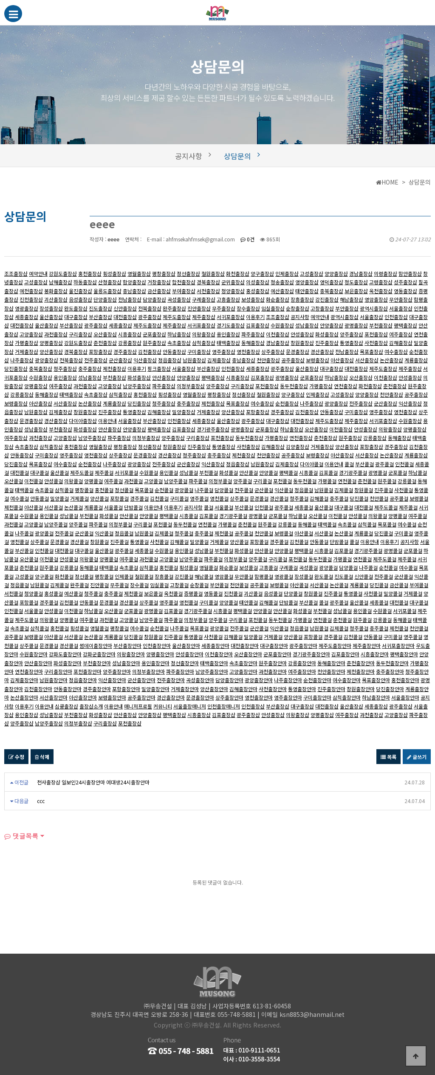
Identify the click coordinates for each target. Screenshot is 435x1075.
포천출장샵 (376, 334)
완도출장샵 (76, 308)
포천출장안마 (87, 671)
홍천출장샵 (90, 273)
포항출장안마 (126, 688)
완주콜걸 (79, 584)
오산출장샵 (105, 334)
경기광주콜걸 (353, 472)
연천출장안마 (29, 671)
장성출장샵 (51, 308)
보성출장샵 (253, 299)
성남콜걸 (188, 472)
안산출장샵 (163, 377)
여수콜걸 (19, 498)
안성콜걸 (53, 480)
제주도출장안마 (335, 645)
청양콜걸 (33, 593)
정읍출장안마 (83, 679)
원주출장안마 (273, 662)
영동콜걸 (213, 593)
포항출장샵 (100, 351)
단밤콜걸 (133, 507)
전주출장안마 (171, 679)
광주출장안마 (303, 645)
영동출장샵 (405, 290)
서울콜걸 (113, 507)
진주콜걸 (383, 489)
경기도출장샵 (231, 325)
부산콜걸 (364, 464)
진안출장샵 (199, 308)
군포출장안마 (277, 654)
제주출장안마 (367, 645)
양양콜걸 (228, 602)
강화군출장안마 (99, 654)
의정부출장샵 (191, 385)
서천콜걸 (13, 593)
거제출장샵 (26, 351)
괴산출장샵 (56, 299)
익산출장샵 (145, 360)
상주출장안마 (229, 697)
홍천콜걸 (104, 489)
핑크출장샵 (159, 368)
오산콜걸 (13, 480)
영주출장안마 (288, 697)
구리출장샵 (80, 334)
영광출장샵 (26, 308)
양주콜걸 (242, 480)
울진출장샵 (80, 290)
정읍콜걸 (303, 489)
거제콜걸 (79, 498)
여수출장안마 (347, 679)
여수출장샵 (396, 351)
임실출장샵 (273, 308)
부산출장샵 (100, 316)
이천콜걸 (33, 480)
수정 (16, 756)
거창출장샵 (159, 282)
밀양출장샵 (183, 411)
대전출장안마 (245, 645)
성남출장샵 (307, 325)
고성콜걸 (24, 576)
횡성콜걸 (188, 567)
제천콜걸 (13, 507)
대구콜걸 (39, 472)
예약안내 (38, 273)
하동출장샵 (85, 282)
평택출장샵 (405, 325)
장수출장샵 (248, 308)
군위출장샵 (233, 282)
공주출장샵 (293, 360)
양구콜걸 (44, 576)
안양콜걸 (268, 472)
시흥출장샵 (129, 334)
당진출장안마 (390, 688)
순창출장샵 (297, 308)
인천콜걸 (404, 464)
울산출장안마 (186, 645)
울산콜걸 (59, 472)
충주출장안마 (390, 671)
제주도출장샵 (177, 316)
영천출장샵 (248, 351)
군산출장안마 (141, 679)
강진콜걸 (184, 576)
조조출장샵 (16, 273)
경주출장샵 (125, 351)
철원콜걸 (144, 576)
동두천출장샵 (294, 385)
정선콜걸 (124, 489)
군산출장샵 (120, 360)
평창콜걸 (84, 489)
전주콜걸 (243, 489)
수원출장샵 (282, 325)
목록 (388, 756)
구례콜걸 (288, 567)
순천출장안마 (317, 679)
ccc (41, 800)
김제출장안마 (24, 679)
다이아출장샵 (83, 420)
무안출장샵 (400, 299)
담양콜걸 (224, 489)
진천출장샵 (31, 299)
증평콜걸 (193, 593)
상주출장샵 (273, 351)
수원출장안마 (34, 654)
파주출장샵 (253, 334)
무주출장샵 (223, 308)
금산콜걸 (399, 584)
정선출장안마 (185, 662)
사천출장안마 (273, 688)
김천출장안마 (38, 688)
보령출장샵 (317, 360)
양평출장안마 (160, 654)
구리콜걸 (262, 480)
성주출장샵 (405, 282)
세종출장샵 (26, 316)
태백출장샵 (228, 342)
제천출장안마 (361, 671)
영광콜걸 (283, 576)
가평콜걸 (327, 480)
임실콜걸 (159, 584)
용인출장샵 (228, 334)
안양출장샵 (331, 325)
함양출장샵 (134, 282)
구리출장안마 (58, 671)
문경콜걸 (259, 498)
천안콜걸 (379, 498)
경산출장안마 (171, 697)
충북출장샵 (331, 290)
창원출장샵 (302, 342)
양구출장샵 (262, 273)
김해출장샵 (400, 342)
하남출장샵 (179, 334)
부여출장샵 (183, 290)
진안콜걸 (99, 584)
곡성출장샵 (179, 299)
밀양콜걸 (59, 498)
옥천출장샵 (381, 290)
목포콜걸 (144, 489)
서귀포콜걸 (126, 472)
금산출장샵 (159, 290)
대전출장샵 (125, 316)
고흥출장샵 (228, 299)
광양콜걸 (184, 489)
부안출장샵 (347, 308)
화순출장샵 (277, 299)
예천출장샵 (31, 290)
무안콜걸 (243, 576)
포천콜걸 (282, 480)
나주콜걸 (204, 489)
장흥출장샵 (302, 299)
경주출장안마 (97, 688)
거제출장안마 (185, 688)
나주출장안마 (288, 679)
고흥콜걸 (268, 567)
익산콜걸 (283, 489)
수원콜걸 (148, 472)
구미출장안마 (317, 697)
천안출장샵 (268, 360)
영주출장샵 (223, 351)
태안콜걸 (248, 602)
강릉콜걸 (407, 480)
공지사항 (300, 316)
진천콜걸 (233, 593)
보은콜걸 (153, 593)
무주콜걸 (119, 584)
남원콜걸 (323, 489)
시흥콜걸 (308, 472)
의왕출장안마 (131, 654)
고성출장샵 (311, 273)
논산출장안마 (24, 697)
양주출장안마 (117, 671)
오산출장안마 (248, 654)
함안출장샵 (410, 273)
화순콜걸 (228, 567)
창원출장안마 (361, 688)
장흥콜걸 (164, 576)
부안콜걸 (219, 584)
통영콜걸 (139, 541)
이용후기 (255, 316)
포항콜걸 (119, 498)
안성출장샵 (302, 334)
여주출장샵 (400, 334)
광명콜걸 (377, 472)
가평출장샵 (26, 342)
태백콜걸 (24, 489)
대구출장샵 (76, 316)
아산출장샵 (342, 360)
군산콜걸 (263, 489)
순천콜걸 (164, 489)
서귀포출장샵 (231, 316)
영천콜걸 (219, 498)
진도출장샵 (100, 308)
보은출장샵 (356, 290)
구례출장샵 (203, 299)
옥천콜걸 (173, 593)
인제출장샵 (287, 273)
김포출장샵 (257, 325)
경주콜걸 (139, 498)
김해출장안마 (243, 688)
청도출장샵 (356, 282)
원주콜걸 (387, 480)
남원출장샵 (194, 360)
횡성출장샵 (114, 273)
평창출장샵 (163, 273)
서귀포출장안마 (398, 645)
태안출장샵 (307, 290)
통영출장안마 (302, 688)
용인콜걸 (168, 472)
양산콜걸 (99, 498)
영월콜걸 (208, 567)
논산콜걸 (73, 507)
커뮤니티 (162, 706)
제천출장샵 (114, 368)
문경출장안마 (200, 697)
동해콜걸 (307, 524)
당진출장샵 (16, 368)
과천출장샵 (56, 334)
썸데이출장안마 (95, 645)
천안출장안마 (331, 671)
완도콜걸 (323, 576)
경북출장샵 (208, 282)
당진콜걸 (359, 498)
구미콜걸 (179, 498)
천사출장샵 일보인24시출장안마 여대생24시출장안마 (93, 782)
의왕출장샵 (203, 334)
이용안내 (107, 420)
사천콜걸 (403, 489)
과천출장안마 (273, 671)
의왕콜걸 (73, 480)
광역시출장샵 (374, 308)
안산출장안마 (38, 662)
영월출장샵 (139, 273)
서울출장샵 (400, 308)
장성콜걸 (303, 576)
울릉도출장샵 (107, 290)
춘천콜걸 (367, 480)
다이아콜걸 (311, 464)
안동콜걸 (39, 498)
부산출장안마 (127, 645)
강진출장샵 (327, 299)
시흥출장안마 (375, 654)
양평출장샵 (51, 342)
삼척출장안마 (347, 697)
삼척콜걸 (64, 489)
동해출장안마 (331, 662)
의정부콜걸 (220, 480)
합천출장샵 (183, 282)
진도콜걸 (343, 576)
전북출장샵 (149, 308)
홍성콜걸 (53, 593)
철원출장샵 (213, 273)
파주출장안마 (180, 671)
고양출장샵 (31, 334)
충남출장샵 (134, 290)
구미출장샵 (199, 351)
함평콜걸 (263, 576)
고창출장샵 (322, 308)
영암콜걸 (224, 576)
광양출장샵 (46, 360)
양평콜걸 (93, 480)
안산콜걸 (248, 472)
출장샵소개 (91, 706)
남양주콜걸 (175, 480)
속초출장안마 (243, 662)
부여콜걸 (419, 584)
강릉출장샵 (129, 342)
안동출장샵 (174, 351)
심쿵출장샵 (66, 706)
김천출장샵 (149, 351)
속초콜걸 (44, 489)
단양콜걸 (293, 593)
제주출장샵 (203, 316)
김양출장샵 (297, 446)
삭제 (42, 756)
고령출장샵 (381, 282)
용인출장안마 (155, 662)
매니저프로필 (138, 706)
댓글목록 (21, 835)
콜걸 (349, 464)
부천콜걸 (208, 472)
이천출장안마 (219, 654)
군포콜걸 (397, 472)
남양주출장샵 (137, 385)
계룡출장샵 (416, 360)
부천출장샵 (381, 325)
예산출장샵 (282, 290)
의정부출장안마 (148, 671)
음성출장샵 (80, 299)
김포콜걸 (328, 472)
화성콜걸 (228, 472)
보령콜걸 (419, 498)
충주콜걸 (339, 498)
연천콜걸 (347, 480)
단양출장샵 (105, 299)
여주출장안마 (302, 671)
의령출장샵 (385, 273)
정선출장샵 (188, 273)
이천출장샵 (277, 334)
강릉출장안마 (302, 662)
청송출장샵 (282, 282)
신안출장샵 (125, 308)
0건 (247, 239)
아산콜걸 (33, 507)
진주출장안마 (331, 688)
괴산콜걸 (253, 593)
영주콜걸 (199, 498)
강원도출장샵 (63, 273)
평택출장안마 (404, 654)
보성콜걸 (248, 567)
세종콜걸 (303, 507)
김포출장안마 (345, 654)
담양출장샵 (154, 299)
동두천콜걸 (304, 480)
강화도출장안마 (65, 654)
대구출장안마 (274, 645)
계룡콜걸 (93, 507)
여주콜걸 (113, 480)
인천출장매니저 (223, 706)
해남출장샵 (351, 299)
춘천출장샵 (105, 342)
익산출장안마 (112, 679)
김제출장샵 (219, 360)
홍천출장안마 (405, 679)
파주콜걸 (198, 480)
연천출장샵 (345, 385)
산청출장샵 (109, 282)
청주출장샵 (65, 368)
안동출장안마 (68, 688)
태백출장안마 (214, 662)
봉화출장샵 (56, 290)
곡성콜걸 (308, 567)
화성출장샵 (327, 334)
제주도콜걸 (81, 472)
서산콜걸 (53, 507)
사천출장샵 (376, 342)
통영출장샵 (351, 342)
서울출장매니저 (189, 706)
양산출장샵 (51, 351)
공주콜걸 (399, 498)
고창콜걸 (179, 584)
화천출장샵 (237, 273)
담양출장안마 (229, 679)
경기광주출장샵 (213, 429)
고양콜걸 (153, 480)
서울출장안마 (405, 697)
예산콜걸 (73, 593)
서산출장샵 (367, 360)
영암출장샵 (376, 299)
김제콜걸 (343, 489)
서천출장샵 (208, 290)
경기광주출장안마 (311, 654)
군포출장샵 (154, 334)
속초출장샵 (179, 342)
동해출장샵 (253, 342)
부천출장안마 (97, 662)
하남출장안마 (376, 697)
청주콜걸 (299, 498)
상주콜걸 (239, 498)
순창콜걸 (199, 584)
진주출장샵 (327, 342)
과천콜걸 (133, 480)
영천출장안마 (259, 697)
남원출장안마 (54, 679)
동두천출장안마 (392, 662)
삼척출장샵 (203, 342)
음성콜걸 (273, 593)
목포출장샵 (371, 351)
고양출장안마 (243, 671)
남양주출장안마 (211, 671)
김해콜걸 (319, 498)
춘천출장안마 (361, 662)
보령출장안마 (112, 697)
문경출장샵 (297, 351)
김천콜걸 (159, 498)
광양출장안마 (259, 679)
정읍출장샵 (169, 360)
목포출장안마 (376, 679)
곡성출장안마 (200, 679)
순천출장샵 (287, 403)
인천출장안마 (157, 645)
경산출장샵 (322, 351)
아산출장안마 (83, 697)
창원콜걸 (363, 489)
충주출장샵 (90, 368)
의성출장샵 (257, 282)
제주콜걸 (104, 472)
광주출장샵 (149, 316)
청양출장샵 (233, 290)
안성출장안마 (189, 654)
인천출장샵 (396, 316)
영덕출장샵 (331, 282)
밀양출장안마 (155, 688)
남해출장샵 (60, 282)
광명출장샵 (356, 325)
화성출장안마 (68, 662)
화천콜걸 (64, 576)
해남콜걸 (204, 576)
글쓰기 (417, 756)
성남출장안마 (126, 662)
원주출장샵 (154, 342)
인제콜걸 (124, 576)
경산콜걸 (279, 498)
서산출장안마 (54, 697)
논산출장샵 (391, 360)
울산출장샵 (51, 316)
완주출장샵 (174, 308)
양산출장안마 (214, 688)
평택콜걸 (288, 472)
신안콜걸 (363, 576)
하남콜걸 (417, 472)
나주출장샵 (22, 360)
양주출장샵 (351, 334)
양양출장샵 (336, 273)
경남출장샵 (361, 273)
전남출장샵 (129, 299)
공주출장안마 (141, 697)
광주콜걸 (384, 464)
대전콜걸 (19, 472)
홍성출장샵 (257, 290)
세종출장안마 (215, 645)
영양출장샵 (307, 282)
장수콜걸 (139, 584)
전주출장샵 (95, 360)
